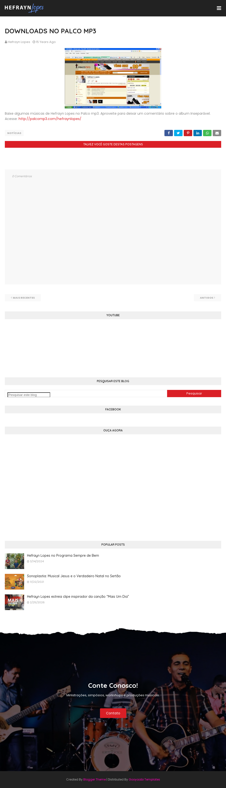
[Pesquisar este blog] (28, 394)
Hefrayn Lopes (19, 42)
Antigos (206, 298)
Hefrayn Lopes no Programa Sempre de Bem (63, 555)
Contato (113, 713)
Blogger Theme (94, 779)
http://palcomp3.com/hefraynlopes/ (50, 118)
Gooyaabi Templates (144, 779)
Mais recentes (24, 298)
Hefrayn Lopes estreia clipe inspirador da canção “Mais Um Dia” (78, 596)
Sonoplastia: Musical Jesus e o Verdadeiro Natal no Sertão (74, 576)
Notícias (14, 133)
